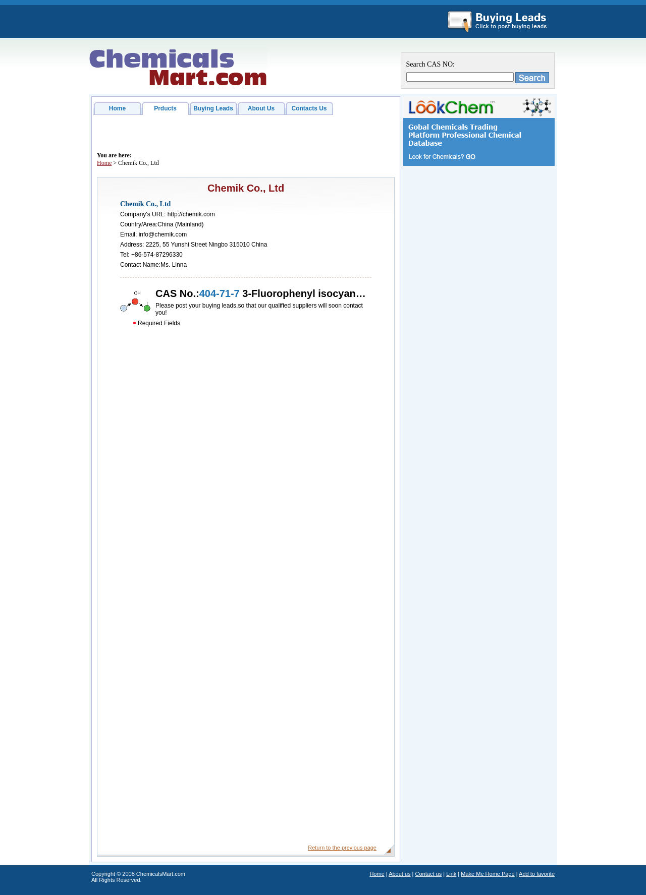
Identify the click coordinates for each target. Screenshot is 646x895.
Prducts (165, 108)
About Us (261, 108)
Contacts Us (309, 108)
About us (399, 874)
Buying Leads (213, 108)
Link (451, 874)
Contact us (428, 874)
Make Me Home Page (487, 874)
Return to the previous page (342, 848)
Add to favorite (537, 874)
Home (117, 108)
